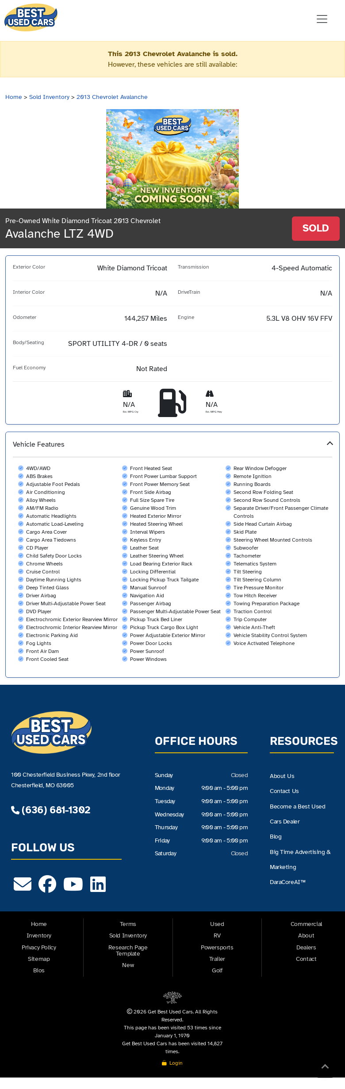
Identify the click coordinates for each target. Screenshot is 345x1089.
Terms (128, 924)
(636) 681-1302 (50, 810)
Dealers (306, 947)
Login (172, 1063)
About (306, 935)
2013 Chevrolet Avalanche (112, 97)
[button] (172, 555)
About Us (282, 776)
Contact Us (284, 791)
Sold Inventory (49, 97)
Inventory (39, 935)
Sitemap (39, 959)
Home (13, 97)
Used (217, 924)
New (128, 965)
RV (217, 935)
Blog (275, 836)
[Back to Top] (325, 1068)
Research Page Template (128, 950)
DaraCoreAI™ (287, 882)
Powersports (217, 947)
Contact (306, 959)
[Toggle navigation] (322, 19)
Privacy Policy (39, 947)
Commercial (306, 924)
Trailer (217, 959)
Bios (39, 970)
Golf (217, 970)
